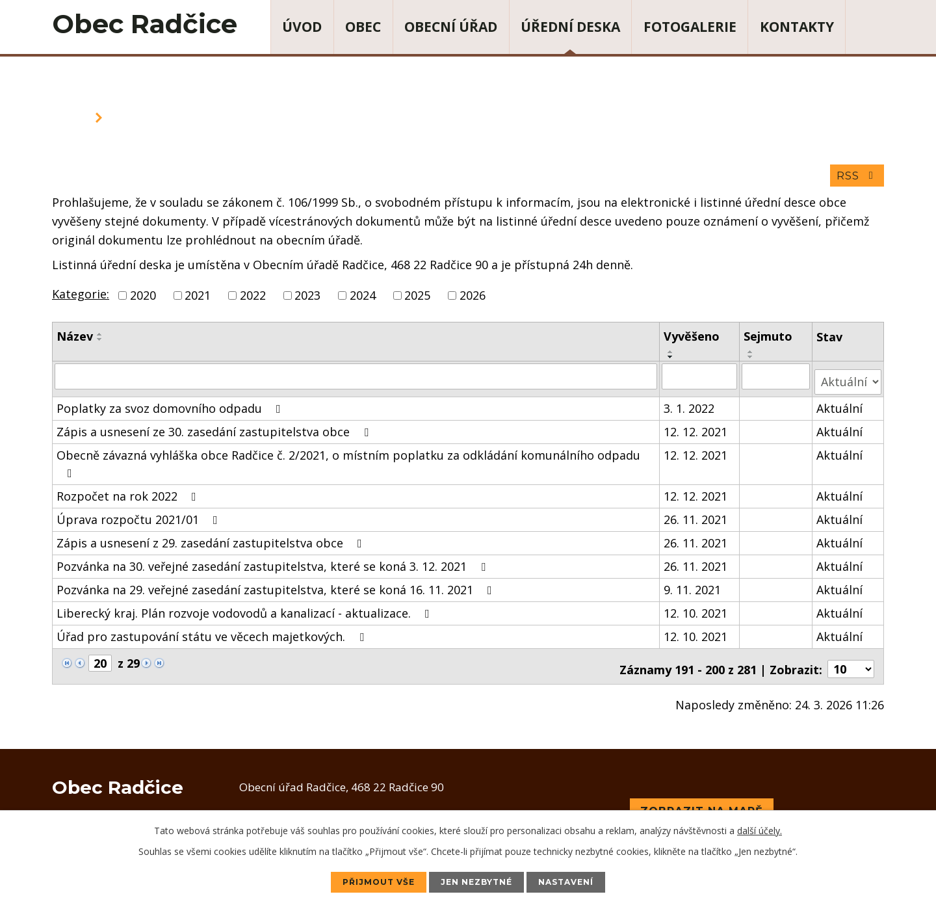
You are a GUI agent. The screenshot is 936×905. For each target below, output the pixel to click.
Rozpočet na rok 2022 (129, 495)
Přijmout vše (364, 881)
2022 (253, 300)
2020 (143, 300)
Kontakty (797, 27)
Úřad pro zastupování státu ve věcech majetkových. (213, 635)
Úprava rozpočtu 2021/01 (140, 518)
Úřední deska (570, 27)
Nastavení (582, 881)
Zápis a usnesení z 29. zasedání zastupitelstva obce (212, 541)
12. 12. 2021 (697, 430)
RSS (856, 180)
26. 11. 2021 (697, 518)
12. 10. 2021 (697, 612)
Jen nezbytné (478, 881)
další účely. (759, 828)
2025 (417, 300)
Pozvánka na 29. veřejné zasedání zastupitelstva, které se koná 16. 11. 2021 (277, 588)
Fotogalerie (690, 27)
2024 (363, 300)
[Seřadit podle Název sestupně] (100, 344)
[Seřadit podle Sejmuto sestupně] (752, 362)
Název (75, 341)
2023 (307, 300)
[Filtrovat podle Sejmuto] (777, 381)
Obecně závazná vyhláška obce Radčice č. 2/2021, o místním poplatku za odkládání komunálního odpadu (348, 462)
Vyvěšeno (693, 341)
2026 (473, 300)
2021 (198, 300)
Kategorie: (80, 299)
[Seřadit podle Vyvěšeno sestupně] (672, 362)
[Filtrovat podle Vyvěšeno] (700, 381)
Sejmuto (769, 341)
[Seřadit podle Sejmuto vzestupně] (752, 357)
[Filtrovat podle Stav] (848, 381)
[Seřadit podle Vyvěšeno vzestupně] (672, 357)
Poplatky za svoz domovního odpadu (171, 407)
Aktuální (840, 407)
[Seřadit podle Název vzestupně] (100, 339)
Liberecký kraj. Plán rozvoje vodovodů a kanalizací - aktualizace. (246, 612)
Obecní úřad (450, 27)
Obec (363, 27)
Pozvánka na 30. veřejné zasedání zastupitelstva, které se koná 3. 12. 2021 (274, 565)
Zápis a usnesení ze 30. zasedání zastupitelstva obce (215, 430)
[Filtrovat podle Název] (356, 381)
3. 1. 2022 (690, 407)
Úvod (302, 27)
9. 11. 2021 (693, 588)
